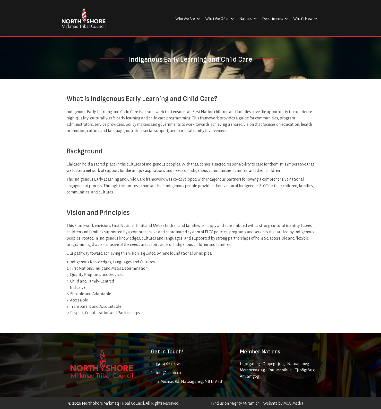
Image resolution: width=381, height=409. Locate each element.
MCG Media (293, 403)
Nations (245, 19)
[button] (198, 18)
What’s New (302, 19)
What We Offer (217, 19)
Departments (272, 19)
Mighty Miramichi (245, 403)
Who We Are (185, 19)
